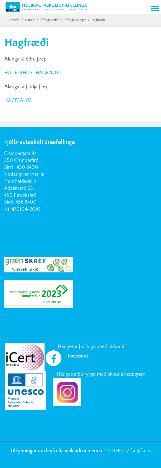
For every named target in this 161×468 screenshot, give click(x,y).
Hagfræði (98, 20)
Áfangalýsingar (75, 20)
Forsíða (14, 20)
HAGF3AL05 (18, 100)
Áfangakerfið (49, 20)
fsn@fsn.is (33, 174)
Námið (30, 20)
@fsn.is (144, 451)
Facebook (78, 356)
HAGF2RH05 (18, 73)
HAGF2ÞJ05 (48, 73)
